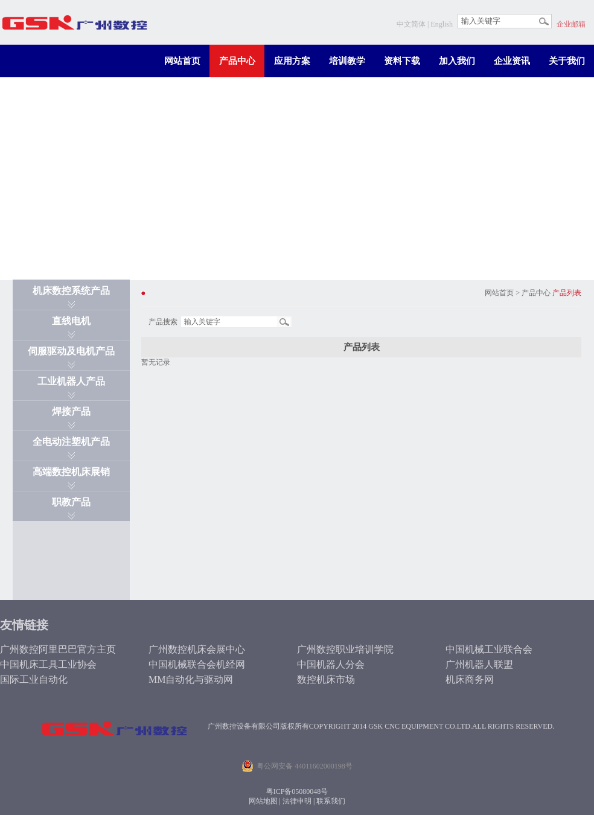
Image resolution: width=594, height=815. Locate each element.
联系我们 (330, 801)
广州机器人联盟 (479, 664)
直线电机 (71, 321)
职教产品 (71, 502)
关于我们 (567, 61)
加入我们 (457, 61)
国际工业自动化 (34, 679)
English (441, 24)
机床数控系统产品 (71, 291)
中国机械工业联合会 (489, 649)
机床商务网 (470, 679)
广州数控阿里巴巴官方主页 (58, 649)
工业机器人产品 (71, 381)
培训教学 (347, 61)
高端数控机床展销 (71, 472)
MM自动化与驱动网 (190, 679)
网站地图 (263, 801)
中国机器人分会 (331, 664)
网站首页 (182, 61)
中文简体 (411, 24)
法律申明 (297, 801)
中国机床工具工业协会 (48, 664)
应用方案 (292, 61)
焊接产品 (71, 411)
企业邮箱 (571, 24)
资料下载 (402, 61)
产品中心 (237, 61)
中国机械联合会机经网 (196, 664)
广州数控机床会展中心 (196, 649)
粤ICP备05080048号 (297, 791)
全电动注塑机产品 (71, 441)
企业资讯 (512, 61)
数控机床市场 (326, 679)
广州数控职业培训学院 (345, 649)
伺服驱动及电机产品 (71, 351)
